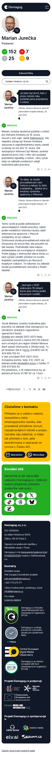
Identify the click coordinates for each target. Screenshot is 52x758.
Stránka (6, 336)
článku (12, 253)
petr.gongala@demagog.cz (17, 578)
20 (43, 389)
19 (39, 389)
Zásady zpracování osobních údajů (18, 750)
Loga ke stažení (12, 600)
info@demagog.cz (13, 591)
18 (34, 389)
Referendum (37, 138)
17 (30, 389)
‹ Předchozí (13, 389)
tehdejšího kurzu (26, 363)
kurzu (26, 350)
